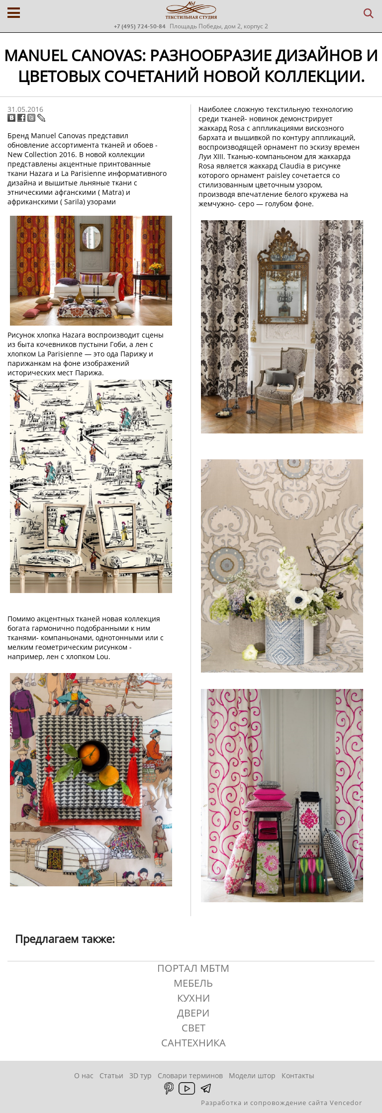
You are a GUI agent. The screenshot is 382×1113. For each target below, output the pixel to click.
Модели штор (252, 1075)
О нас (84, 1075)
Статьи (111, 1075)
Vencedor (346, 1102)
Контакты (298, 1075)
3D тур (140, 1075)
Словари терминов (190, 1075)
